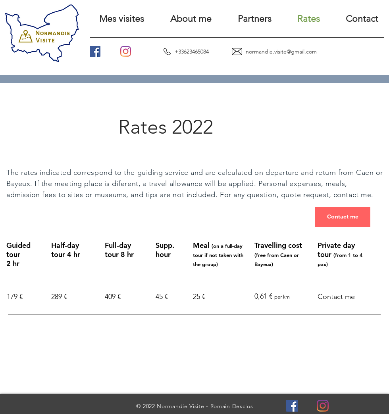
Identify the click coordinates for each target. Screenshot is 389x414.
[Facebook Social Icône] (95, 51)
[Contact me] (342, 217)
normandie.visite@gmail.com (281, 51)
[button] (114, 19)
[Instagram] (125, 51)
